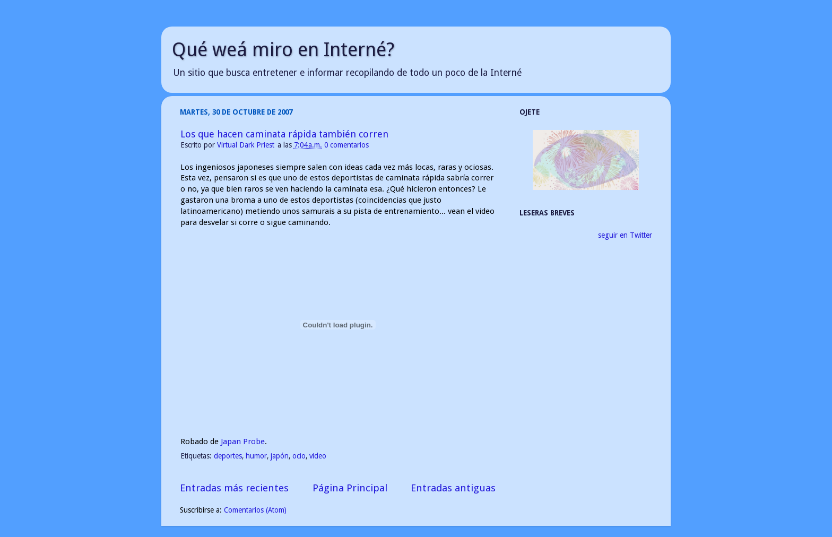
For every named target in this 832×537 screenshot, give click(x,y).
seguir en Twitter (625, 235)
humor (256, 456)
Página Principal (350, 488)
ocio (299, 456)
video (317, 456)
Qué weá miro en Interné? (283, 49)
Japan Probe (243, 441)
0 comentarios (346, 145)
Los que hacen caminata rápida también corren (284, 134)
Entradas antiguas (453, 488)
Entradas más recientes (234, 488)
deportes (228, 456)
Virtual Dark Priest (246, 145)
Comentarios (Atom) (255, 510)
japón (280, 456)
